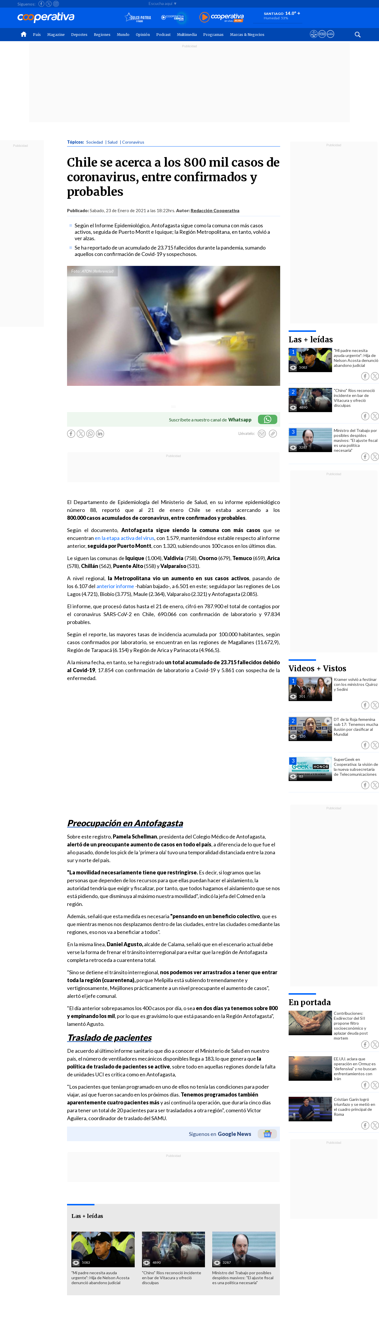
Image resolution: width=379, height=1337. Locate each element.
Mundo (123, 34)
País (37, 34)
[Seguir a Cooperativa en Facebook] (41, 4)
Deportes (79, 34)
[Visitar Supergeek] (330, 39)
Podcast (163, 34)
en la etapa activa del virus (124, 538)
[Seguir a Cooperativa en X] (49, 4)
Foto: (75, 271)
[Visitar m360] (322, 39)
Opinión (143, 34)
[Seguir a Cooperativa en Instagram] (56, 4)
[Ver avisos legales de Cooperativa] (314, 39)
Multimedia (187, 34)
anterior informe (115, 586)
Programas (213, 34)
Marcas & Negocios (247, 34)
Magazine (56, 34)
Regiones (102, 34)
